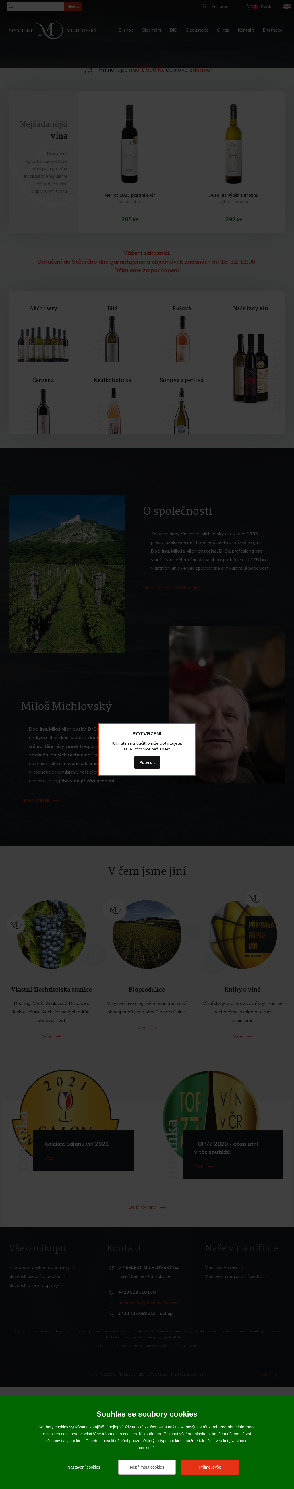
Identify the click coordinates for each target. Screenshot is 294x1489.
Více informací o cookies (115, 1434)
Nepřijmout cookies (147, 1467)
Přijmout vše (210, 1467)
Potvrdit (147, 762)
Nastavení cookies (83, 1467)
